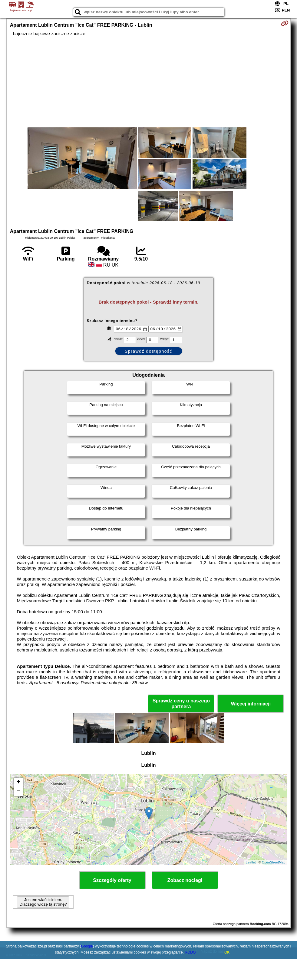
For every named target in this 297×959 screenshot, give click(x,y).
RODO (190, 952)
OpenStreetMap (273, 862)
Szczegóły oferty (112, 880)
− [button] (19, 791)
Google (87, 946)
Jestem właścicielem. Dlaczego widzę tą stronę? (43, 902)
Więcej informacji (251, 703)
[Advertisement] (148, 81)
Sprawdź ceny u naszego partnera (181, 703)
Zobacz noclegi (185, 880)
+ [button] (19, 782)
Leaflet (251, 862)
